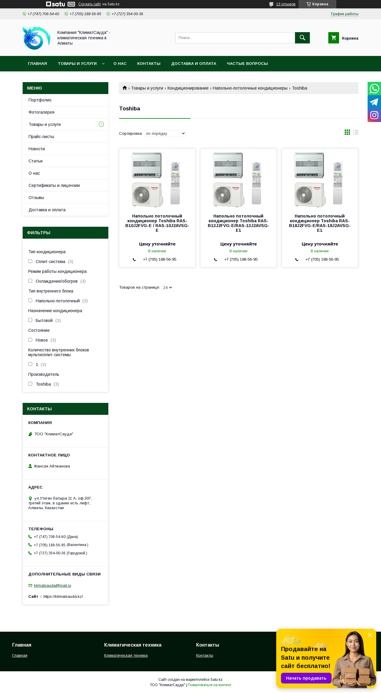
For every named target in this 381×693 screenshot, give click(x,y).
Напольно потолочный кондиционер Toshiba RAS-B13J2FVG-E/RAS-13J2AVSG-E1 (238, 223)
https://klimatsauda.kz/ (63, 596)
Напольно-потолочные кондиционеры (250, 88)
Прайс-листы (41, 136)
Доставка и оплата (193, 63)
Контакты (148, 63)
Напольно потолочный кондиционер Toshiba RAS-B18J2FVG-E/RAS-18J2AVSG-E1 (320, 223)
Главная (37, 63)
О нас (120, 63)
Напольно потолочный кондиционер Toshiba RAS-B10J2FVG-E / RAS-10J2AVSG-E (157, 223)
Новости (37, 148)
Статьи (36, 161)
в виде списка (355, 133)
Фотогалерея (41, 112)
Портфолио (40, 100)
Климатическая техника (126, 655)
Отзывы (36, 197)
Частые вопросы (247, 63)
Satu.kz (216, 680)
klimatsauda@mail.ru (52, 585)
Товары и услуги (77, 63)
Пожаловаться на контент (209, 685)
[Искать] (302, 37)
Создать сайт (89, 4)
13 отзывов (286, 4)
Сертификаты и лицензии (54, 185)
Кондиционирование (188, 88)
